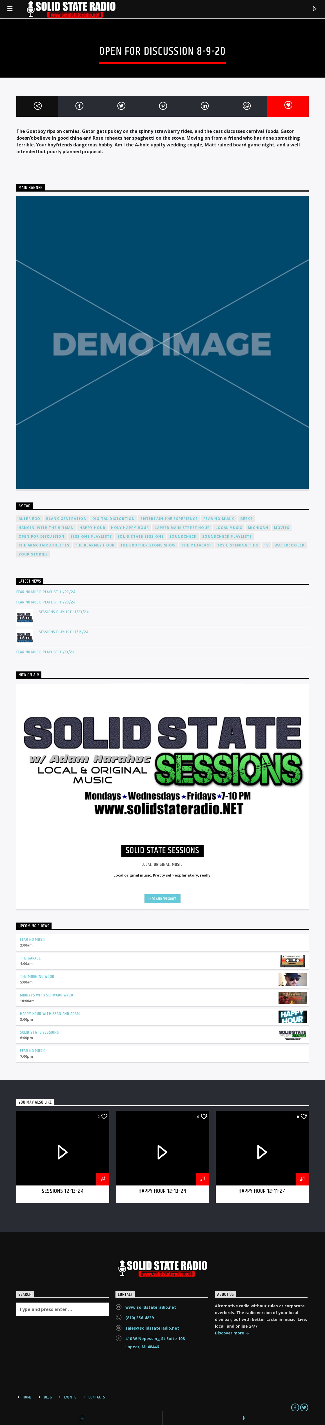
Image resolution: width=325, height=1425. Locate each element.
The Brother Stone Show (148, 545)
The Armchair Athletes (44, 545)
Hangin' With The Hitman (46, 527)
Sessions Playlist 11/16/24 (63, 632)
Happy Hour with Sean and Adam (50, 1013)
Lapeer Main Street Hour (182, 527)
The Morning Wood (37, 976)
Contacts (96, 1397)
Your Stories (33, 554)
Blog (48, 1397)
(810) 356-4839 (139, 1317)
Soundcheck (183, 536)
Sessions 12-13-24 (63, 1191)
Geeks (246, 518)
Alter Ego (30, 518)
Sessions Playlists (91, 536)
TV (266, 545)
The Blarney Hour (95, 545)
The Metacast (197, 545)
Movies (281, 527)
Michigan (258, 527)
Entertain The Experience (169, 518)
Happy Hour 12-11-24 (262, 1191)
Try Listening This (237, 545)
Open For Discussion (42, 536)
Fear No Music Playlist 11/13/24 (45, 652)
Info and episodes (162, 899)
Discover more (232, 1333)
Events (70, 1397)
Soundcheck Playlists (227, 536)
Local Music (228, 527)
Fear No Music (219, 518)
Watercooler (289, 545)
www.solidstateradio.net (150, 1307)
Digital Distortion (113, 518)
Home (27, 1397)
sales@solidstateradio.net (152, 1328)
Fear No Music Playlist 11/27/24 (45, 592)
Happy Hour (92, 527)
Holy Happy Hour (130, 527)
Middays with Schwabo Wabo (46, 995)
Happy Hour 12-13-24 (163, 1191)
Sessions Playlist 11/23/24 (64, 612)
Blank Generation (66, 518)
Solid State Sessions (140, 536)
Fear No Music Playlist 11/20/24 (45, 602)
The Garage (30, 958)
